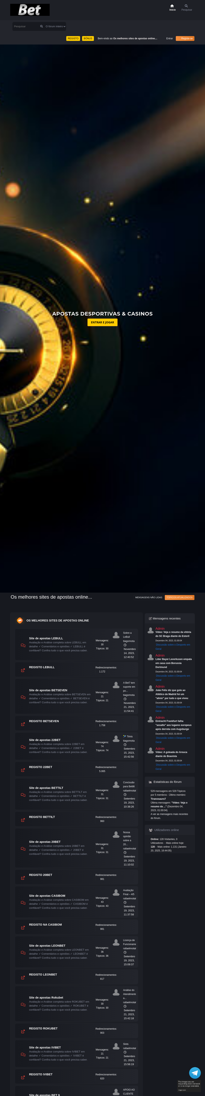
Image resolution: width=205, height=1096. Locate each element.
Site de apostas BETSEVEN (48, 690)
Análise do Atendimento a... (130, 994)
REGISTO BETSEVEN (44, 721)
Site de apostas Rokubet (46, 997)
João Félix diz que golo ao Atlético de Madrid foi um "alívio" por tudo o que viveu (172, 694)
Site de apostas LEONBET (47, 945)
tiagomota (129, 641)
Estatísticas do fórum (165, 781)
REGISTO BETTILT (42, 817)
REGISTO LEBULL (42, 667)
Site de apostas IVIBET (45, 1047)
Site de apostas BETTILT (46, 787)
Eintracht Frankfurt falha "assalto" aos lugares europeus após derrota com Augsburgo (174, 725)
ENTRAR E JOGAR (102, 322)
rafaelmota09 (130, 790)
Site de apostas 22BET (44, 740)
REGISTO (73, 38)
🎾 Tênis (128, 736)
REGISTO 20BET (40, 874)
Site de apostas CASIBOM (47, 895)
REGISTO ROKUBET (43, 1028)
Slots (126, 1044)
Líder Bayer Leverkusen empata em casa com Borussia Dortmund (174, 663)
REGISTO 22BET (40, 767)
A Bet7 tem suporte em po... (129, 686)
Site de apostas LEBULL (46, 638)
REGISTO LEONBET (43, 974)
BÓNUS (88, 38)
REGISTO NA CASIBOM (45, 924)
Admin (160, 628)
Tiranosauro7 (158, 798)
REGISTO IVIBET (40, 1074)
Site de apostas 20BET (44, 841)
